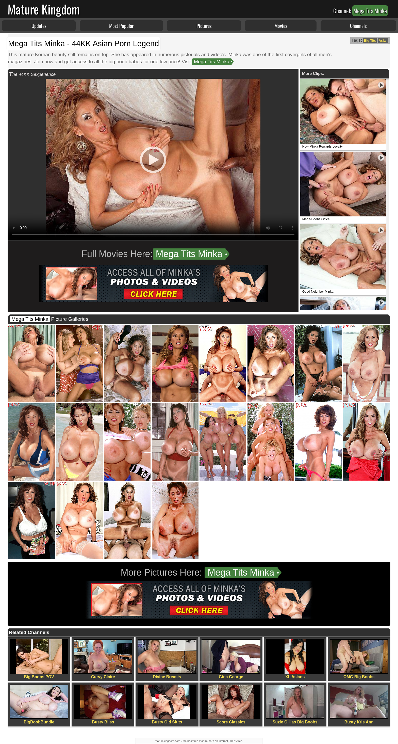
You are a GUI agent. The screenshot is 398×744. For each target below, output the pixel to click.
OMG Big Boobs (359, 659)
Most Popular (121, 25)
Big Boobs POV (39, 659)
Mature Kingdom (44, 9)
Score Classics (231, 704)
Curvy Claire (103, 659)
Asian (383, 40)
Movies (280, 25)
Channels (358, 25)
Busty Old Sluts (167, 704)
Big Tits (370, 40)
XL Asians (295, 659)
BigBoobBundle (39, 704)
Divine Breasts (167, 659)
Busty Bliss (103, 704)
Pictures (203, 25)
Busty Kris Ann (359, 704)
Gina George (231, 659)
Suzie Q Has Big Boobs (295, 704)
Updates (38, 25)
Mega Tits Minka (211, 61)
